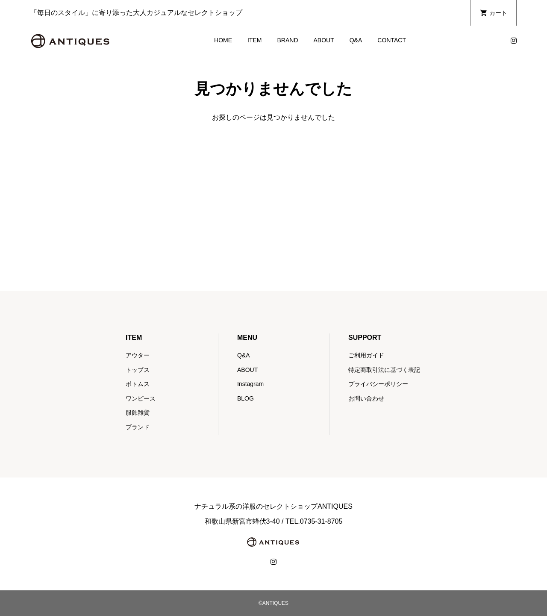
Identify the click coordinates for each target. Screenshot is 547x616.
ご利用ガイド (366, 355)
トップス (138, 369)
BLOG (245, 398)
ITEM (254, 40)
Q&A (356, 40)
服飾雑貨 (138, 412)
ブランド (138, 427)
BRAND (287, 40)
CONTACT (391, 40)
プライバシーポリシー (378, 383)
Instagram (250, 383)
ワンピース (141, 398)
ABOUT (324, 40)
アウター (138, 355)
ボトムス (138, 383)
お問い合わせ (366, 398)
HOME (223, 40)
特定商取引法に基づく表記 (384, 369)
